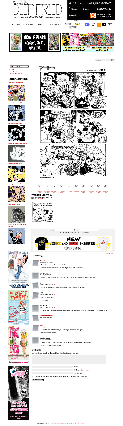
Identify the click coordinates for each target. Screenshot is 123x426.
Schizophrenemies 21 (15, 163)
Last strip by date (105, 192)
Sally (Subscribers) (14, 204)
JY (34, 197)
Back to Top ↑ (80, 423)
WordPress (54, 423)
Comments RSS (108, 253)
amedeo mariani (46, 315)
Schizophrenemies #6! (16, 73)
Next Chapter (76, 191)
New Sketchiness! (15, 72)
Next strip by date (91, 192)
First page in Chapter (47, 192)
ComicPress (63, 423)
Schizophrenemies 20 (14, 184)
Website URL (78, 373)
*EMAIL (82, 370)
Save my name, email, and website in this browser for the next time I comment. (61, 377)
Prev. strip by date (54, 192)
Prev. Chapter (69, 191)
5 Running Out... (41, 198)
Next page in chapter (84, 192)
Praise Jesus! (13, 75)
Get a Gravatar (85, 370)
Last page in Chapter (98, 192)
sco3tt (42, 260)
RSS (12, 70)
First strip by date (39, 192)
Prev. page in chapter (62, 192)
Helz (42, 325)
